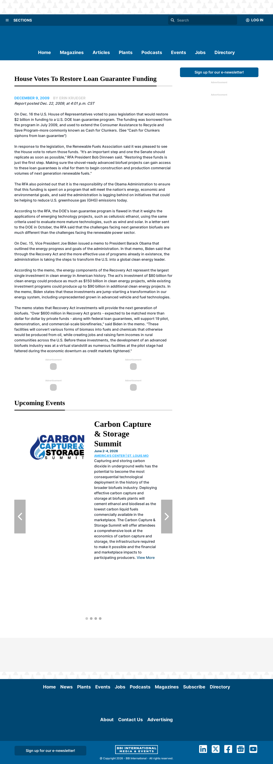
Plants (125, 52)
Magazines (72, 52)
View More (146, 557)
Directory (224, 52)
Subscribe (194, 652)
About (107, 743)
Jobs (200, 52)
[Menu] (7, 20)
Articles (101, 52)
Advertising (160, 743)
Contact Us (130, 743)
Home (44, 52)
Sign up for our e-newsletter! (219, 72)
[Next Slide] (166, 516)
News (66, 652)
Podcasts (151, 52)
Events (178, 52)
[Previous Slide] (20, 516)
